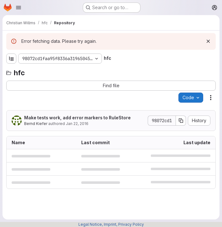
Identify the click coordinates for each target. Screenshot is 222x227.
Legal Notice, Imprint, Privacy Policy (111, 224)
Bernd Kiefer (35, 123)
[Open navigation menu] (18, 8)
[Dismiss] (208, 41)
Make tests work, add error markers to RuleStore (77, 117)
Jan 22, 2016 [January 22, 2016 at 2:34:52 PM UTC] (77, 123)
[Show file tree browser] (11, 59)
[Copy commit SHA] (181, 121)
